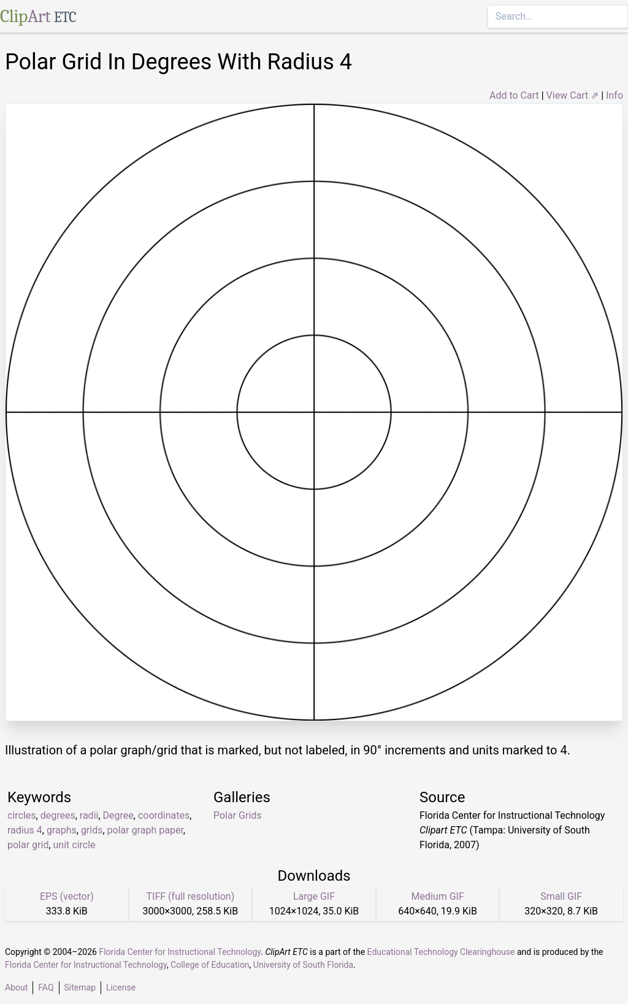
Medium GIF (437, 896)
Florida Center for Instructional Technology (180, 952)
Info (614, 95)
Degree (118, 815)
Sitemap (80, 987)
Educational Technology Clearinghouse (441, 952)
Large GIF (314, 896)
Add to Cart (514, 95)
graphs (62, 830)
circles (21, 815)
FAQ (45, 987)
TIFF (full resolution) (191, 896)
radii (89, 815)
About (16, 987)
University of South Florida (303, 965)
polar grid (27, 845)
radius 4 (24, 830)
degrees (57, 815)
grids (92, 830)
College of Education (210, 965)
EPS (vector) (67, 896)
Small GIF (561, 896)
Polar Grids (237, 815)
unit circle (74, 845)
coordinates (164, 815)
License (121, 987)
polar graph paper (145, 830)
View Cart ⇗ (572, 95)
